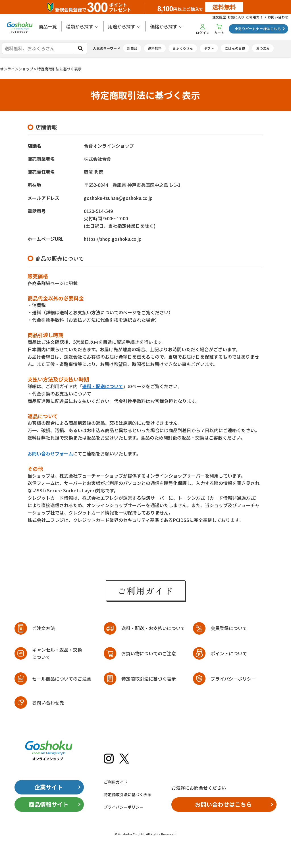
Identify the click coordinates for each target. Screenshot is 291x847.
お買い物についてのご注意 (148, 653)
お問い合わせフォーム (50, 453)
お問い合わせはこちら (223, 804)
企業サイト (48, 787)
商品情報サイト (48, 804)
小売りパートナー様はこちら (258, 28)
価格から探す (163, 26)
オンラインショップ (16, 69)
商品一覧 (48, 26)
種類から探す (79, 26)
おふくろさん (182, 48)
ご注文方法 (43, 628)
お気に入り (235, 16)
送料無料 (155, 48)
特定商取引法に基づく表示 (148, 678)
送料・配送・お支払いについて (153, 628)
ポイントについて (229, 653)
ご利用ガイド (256, 16)
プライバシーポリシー (233, 678)
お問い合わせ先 (48, 702)
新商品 (132, 48)
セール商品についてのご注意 (61, 678)
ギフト (209, 48)
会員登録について (229, 628)
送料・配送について (102, 386)
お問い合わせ (278, 16)
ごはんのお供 (235, 48)
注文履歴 (219, 16)
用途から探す (121, 26)
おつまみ (263, 48)
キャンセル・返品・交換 (57, 653)
